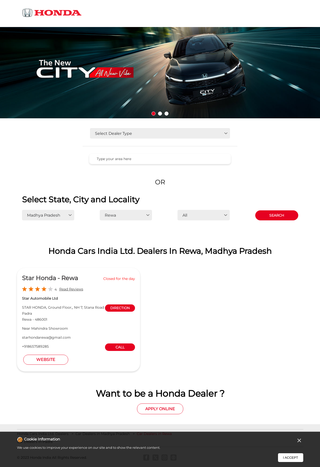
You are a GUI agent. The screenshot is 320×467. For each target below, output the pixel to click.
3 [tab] (166, 114)
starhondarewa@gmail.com (46, 337)
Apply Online (160, 408)
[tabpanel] (160, 72)
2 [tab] (160, 114)
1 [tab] (154, 114)
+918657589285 (35, 346)
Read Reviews (71, 289)
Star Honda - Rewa (50, 278)
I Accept (290, 457)
